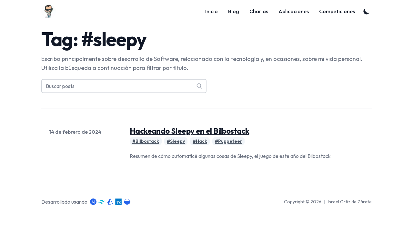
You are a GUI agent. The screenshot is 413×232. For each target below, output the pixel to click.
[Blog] (50, 11)
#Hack (200, 141)
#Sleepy (176, 141)
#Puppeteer (228, 141)
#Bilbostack (145, 141)
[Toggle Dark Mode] (366, 11)
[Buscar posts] (123, 86)
